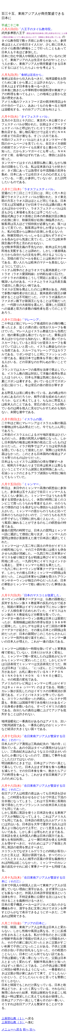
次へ (32, 1029)
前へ (26, 1029)
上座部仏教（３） (13, 1022)
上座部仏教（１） (13, 1018)
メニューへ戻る (11, 1029)
